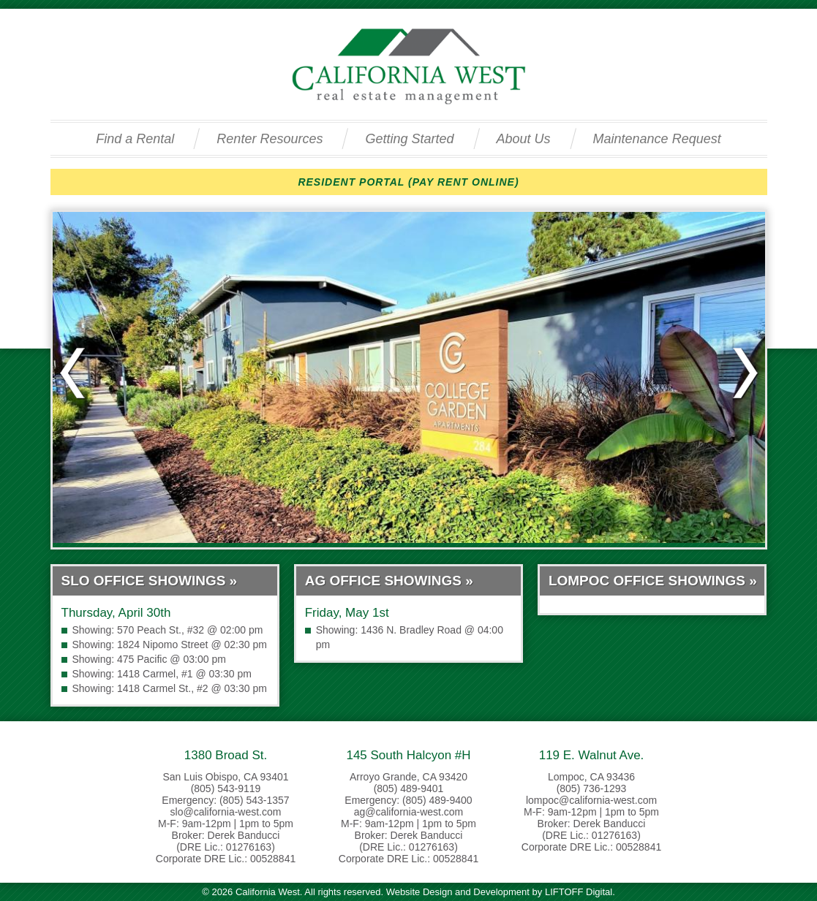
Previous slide (73, 374)
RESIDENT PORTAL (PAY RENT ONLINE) (408, 182)
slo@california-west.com (226, 812)
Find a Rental (135, 139)
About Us (524, 139)
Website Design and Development (458, 891)
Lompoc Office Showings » (653, 580)
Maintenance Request (657, 139)
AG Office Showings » (389, 580)
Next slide (744, 374)
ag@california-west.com (409, 812)
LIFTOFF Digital (578, 891)
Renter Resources (270, 139)
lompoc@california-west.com (591, 800)
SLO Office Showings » (149, 580)
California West (409, 66)
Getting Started (409, 139)
